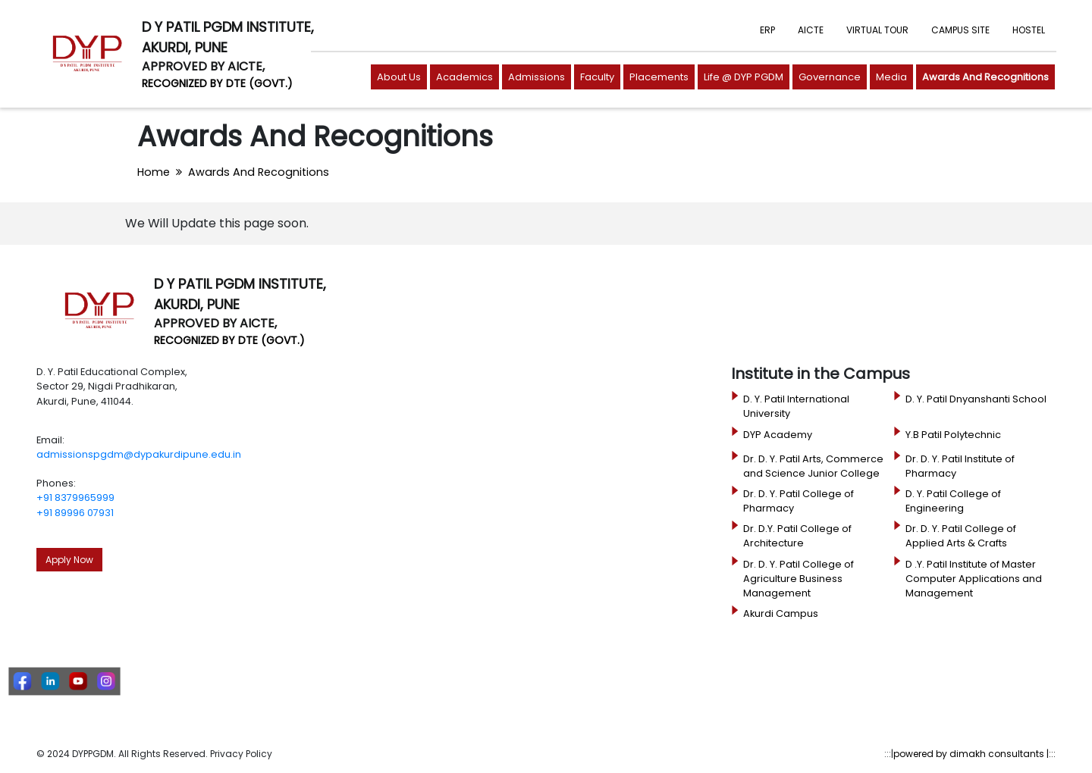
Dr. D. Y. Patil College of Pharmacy (798, 501)
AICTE (811, 29)
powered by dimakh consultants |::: (974, 753)
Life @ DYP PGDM (743, 77)
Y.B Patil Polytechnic (953, 434)
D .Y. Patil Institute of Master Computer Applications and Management (973, 578)
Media (891, 77)
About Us (399, 77)
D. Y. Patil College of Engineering (953, 501)
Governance (830, 77)
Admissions (536, 77)
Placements (659, 77)
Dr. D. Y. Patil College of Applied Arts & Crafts (960, 535)
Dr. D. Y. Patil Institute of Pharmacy (960, 466)
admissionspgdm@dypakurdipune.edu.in (138, 454)
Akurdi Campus (780, 613)
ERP (767, 29)
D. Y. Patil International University (796, 406)
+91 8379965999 (75, 497)
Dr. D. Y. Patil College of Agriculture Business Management (798, 578)
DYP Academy (777, 434)
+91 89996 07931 (75, 512)
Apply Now (69, 559)
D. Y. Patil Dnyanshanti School (975, 399)
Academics (464, 77)
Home (153, 172)
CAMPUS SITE (960, 29)
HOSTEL (1028, 29)
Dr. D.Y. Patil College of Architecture (797, 535)
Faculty (597, 77)
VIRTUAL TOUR (877, 29)
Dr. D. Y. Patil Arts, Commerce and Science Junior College (813, 466)
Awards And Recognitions (985, 77)
